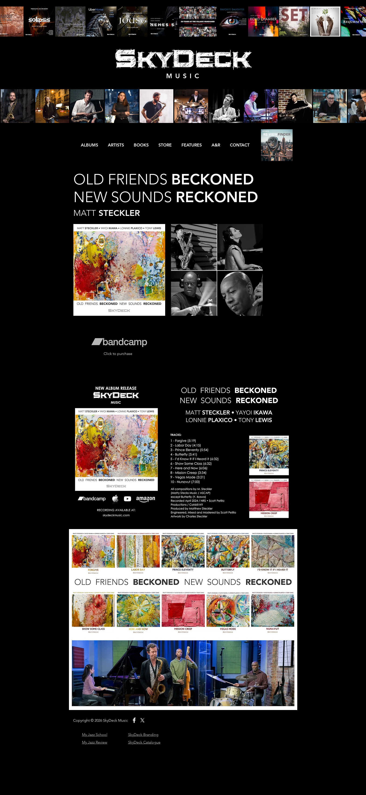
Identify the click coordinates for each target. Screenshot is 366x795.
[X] (142, 720)
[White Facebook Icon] (134, 720)
